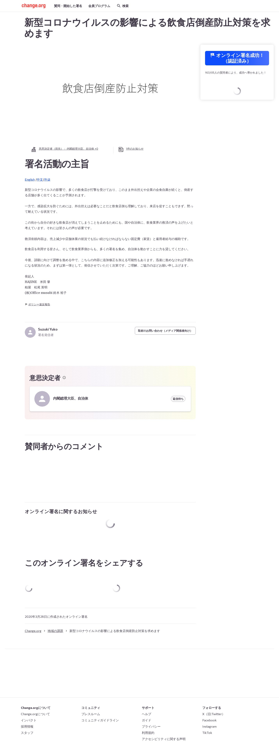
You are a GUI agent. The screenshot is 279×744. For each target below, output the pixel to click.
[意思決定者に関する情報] (64, 377)
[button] (33, 6)
